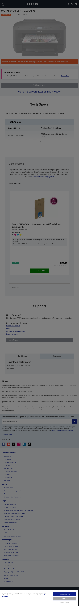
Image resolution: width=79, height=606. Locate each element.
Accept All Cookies (64, 594)
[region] (39, 598)
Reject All (64, 598)
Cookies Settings (64, 602)
